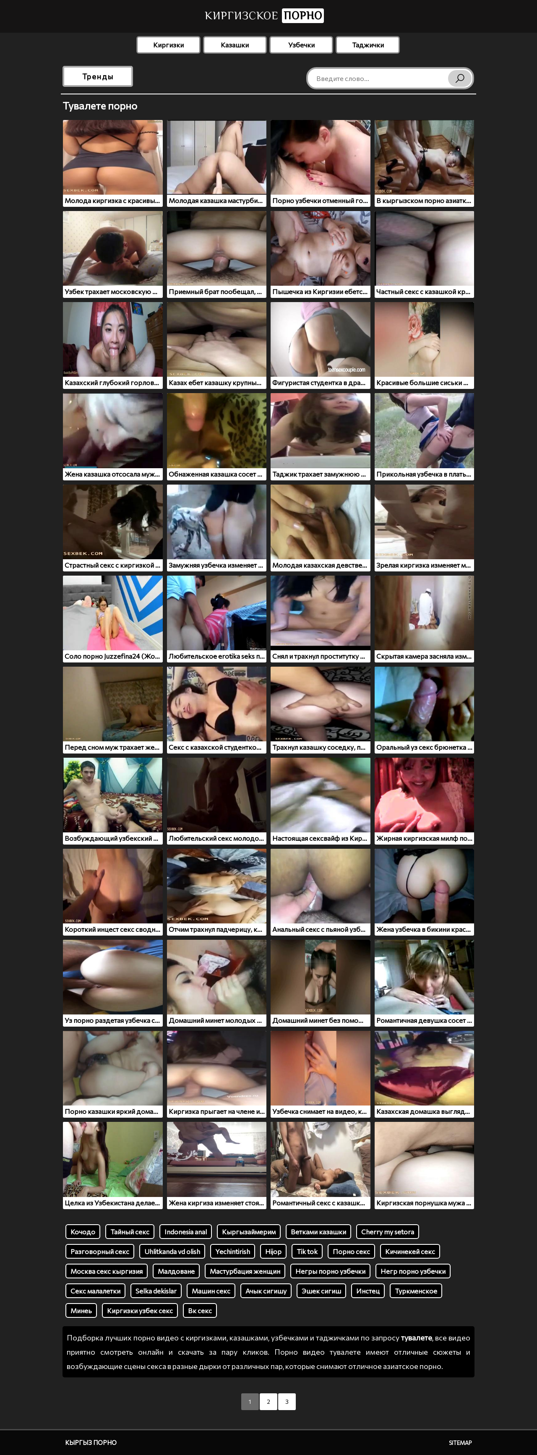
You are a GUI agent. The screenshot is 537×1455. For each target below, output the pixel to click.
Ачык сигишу (266, 1291)
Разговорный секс (99, 1251)
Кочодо (82, 1232)
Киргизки (168, 45)
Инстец (368, 1291)
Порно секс (351, 1251)
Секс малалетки (95, 1291)
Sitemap (460, 1442)
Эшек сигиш (321, 1291)
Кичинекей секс (410, 1251)
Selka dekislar (156, 1291)
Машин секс (211, 1291)
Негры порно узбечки (330, 1271)
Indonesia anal (185, 1232)
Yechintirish (232, 1251)
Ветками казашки (318, 1232)
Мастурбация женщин (245, 1271)
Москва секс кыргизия (106, 1271)
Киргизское (264, 15)
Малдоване (176, 1271)
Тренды (98, 76)
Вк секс (200, 1310)
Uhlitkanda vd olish (172, 1251)
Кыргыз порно (91, 1442)
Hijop (273, 1251)
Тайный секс (129, 1232)
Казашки (235, 45)
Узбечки (301, 45)
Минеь (81, 1310)
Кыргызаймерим (249, 1232)
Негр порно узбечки (413, 1271)
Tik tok (307, 1251)
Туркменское (416, 1291)
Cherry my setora (387, 1232)
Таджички (368, 45)
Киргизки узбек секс (140, 1310)
